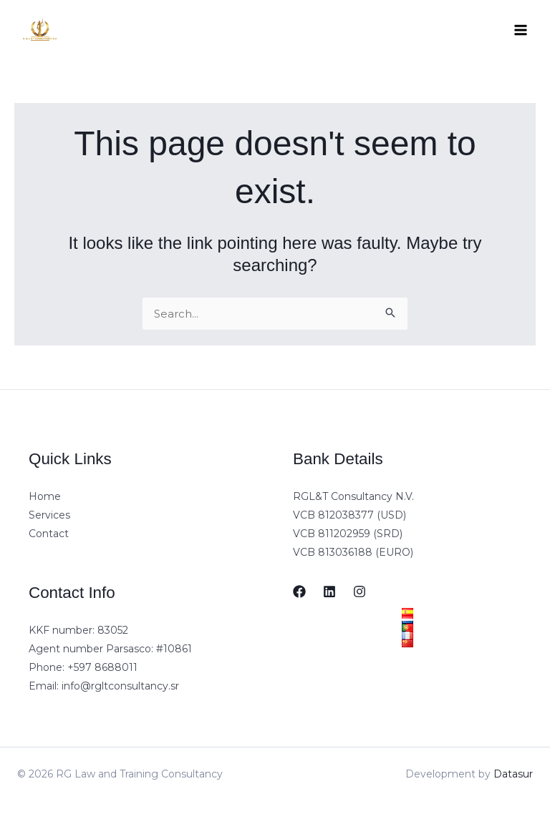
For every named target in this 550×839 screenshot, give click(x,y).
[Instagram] (359, 591)
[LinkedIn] (329, 591)
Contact (49, 533)
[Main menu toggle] (521, 30)
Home (45, 496)
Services (49, 515)
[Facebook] (299, 591)
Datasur (513, 773)
